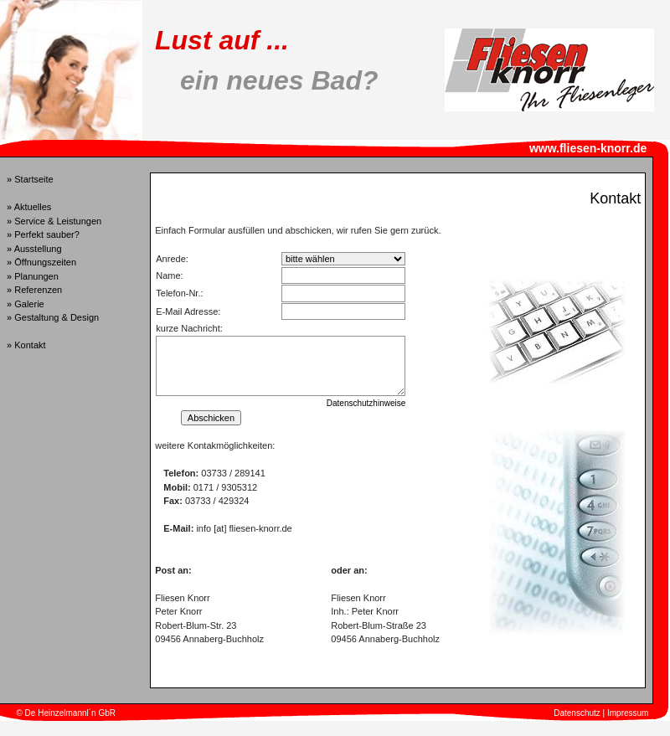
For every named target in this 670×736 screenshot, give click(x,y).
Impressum (627, 713)
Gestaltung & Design (56, 317)
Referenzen (38, 290)
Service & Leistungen (57, 221)
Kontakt (29, 345)
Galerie (29, 304)
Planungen (36, 276)
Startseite (33, 179)
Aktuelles (33, 207)
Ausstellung (38, 249)
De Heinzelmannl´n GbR (70, 713)
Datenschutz (577, 713)
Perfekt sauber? (47, 234)
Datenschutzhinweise (366, 403)
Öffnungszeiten (45, 262)
